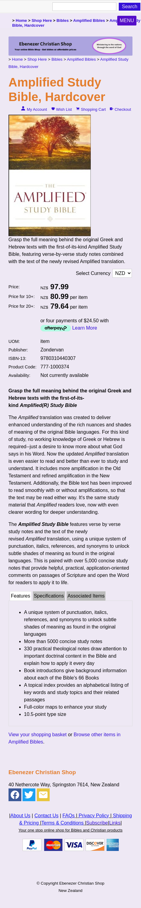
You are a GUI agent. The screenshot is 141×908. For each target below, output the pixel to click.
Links (114, 822)
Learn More (84, 327)
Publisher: (18, 349)
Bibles (63, 20)
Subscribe (97, 822)
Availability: (19, 375)
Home (21, 20)
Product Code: (23, 366)
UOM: (14, 341)
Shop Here (42, 20)
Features (20, 595)
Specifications (49, 595)
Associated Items (86, 595)
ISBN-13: (17, 358)
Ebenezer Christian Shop (81, 883)
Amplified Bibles (89, 20)
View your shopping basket (38, 734)
